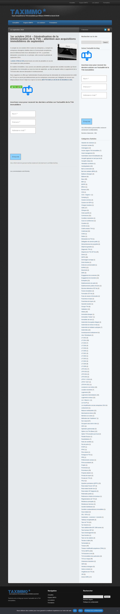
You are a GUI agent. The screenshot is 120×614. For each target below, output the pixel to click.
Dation (83, 236)
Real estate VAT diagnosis (88, 491)
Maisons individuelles (87, 410)
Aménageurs (85, 148)
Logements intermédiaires (88, 395)
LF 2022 (83, 356)
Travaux (83, 546)
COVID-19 (84, 226)
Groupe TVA (84, 306)
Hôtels (83, 312)
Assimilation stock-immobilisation (90, 156)
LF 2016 (83, 345)
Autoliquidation (85, 166)
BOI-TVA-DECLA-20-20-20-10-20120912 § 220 (57, 80)
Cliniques (84, 210)
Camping (84, 197)
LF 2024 (83, 361)
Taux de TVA (85, 522)
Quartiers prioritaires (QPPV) (89, 483)
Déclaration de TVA (86, 239)
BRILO (83, 187)
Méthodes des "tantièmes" (88, 418)
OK (75, 610)
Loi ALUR (84, 403)
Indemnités (84, 330)
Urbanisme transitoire (87, 561)
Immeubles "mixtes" (87, 317)
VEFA (83, 564)
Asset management (87, 153)
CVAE (83, 234)
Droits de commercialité (88, 265)
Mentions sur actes (86, 416)
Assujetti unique (86, 161)
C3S (82, 192)
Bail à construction (86, 169)
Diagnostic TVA (85, 249)
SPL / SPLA (84, 514)
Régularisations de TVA (88, 499)
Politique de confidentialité (90, 602)
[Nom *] (23, 114)
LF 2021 (83, 353)
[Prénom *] (23, 122)
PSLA (83, 481)
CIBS (82, 208)
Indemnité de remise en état (89, 325)
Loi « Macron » (85, 400)
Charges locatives (86, 205)
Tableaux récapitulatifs (87, 520)
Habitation (84, 309)
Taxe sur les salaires (87, 538)
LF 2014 (83, 340)
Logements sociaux (87, 397)
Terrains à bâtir (85, 540)
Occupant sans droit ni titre (89, 423)
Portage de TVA (85, 455)
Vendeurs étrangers (87, 566)
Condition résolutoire (87, 218)
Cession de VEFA (86, 202)
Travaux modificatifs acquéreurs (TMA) (92, 548)
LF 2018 (83, 348)
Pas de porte (85, 444)
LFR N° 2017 (85, 382)
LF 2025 (83, 364)
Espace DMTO (83, 2)
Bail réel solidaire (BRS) (88, 171)
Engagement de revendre (88, 278)
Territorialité (84, 543)
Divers (83, 254)
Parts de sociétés (86, 442)
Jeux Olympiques (86, 335)
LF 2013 (83, 338)
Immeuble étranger (86, 314)
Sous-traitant (85, 512)
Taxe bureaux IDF (86, 530)
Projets (83, 465)
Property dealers (86, 473)
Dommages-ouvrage (87, 260)
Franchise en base (86, 299)
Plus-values (84, 452)
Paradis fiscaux (85, 436)
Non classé (84, 421)
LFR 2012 (84, 369)
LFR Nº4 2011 (85, 384)
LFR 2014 (84, 374)
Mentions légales (88, 599)
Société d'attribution (87, 507)
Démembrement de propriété (89, 244)
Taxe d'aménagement (87, 533)
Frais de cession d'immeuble (89, 296)
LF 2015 (83, 343)
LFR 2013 (84, 371)
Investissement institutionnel (89, 332)
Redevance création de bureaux (90, 496)
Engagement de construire (89, 275)
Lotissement (84, 408)
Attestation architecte (87, 163)
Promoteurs (84, 470)
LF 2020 (83, 351)
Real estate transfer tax (88, 488)
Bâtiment (83, 176)
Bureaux (83, 189)
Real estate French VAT (88, 486)
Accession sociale (86, 145)
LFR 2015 (84, 377)
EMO (82, 273)
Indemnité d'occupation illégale (90, 322)
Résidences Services (87, 504)
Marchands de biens (87, 413)
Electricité (84, 270)
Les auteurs (95, 2)
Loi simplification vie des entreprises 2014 (93, 405)
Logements (84, 392)
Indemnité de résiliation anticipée (90, 327)
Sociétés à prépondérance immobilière (92, 509)
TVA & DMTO (85, 551)
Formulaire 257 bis (86, 293)
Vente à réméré (85, 569)
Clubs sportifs (85, 213)
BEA (82, 182)
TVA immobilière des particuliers (90, 556)
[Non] (117, 611)
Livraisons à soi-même (87, 387)
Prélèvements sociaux (87, 460)
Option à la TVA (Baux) (88, 431)
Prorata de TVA (85, 478)
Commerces (84, 215)
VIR (82, 574)
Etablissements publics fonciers (90, 286)
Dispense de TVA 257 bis (88, 252)
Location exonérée (86, 390)
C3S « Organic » (86, 195)
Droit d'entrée (85, 262)
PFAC (83, 449)
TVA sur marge (85, 559)
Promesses (84, 468)
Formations (106, 2)
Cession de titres (86, 200)
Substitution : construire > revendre (91, 517)
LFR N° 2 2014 (85, 379)
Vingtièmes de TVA (86, 572)
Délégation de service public (89, 241)
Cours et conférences (87, 221)
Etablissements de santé (88, 283)
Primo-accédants (86, 462)
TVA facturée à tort (86, 553)
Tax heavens (85, 525)
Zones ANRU (85, 577)
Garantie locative (86, 304)
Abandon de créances (87, 143)
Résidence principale (87, 501)
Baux (82, 179)
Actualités (72, 2)
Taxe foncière (85, 535)
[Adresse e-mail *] (23, 130)
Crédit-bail (84, 231)
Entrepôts (84, 280)
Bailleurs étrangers (86, 174)
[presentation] (19, 143)
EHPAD (83, 267)
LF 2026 (83, 366)
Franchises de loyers (87, 301)
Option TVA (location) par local (90, 434)
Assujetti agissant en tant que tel (90, 158)
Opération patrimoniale (87, 429)
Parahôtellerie (85, 439)
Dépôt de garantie (86, 247)
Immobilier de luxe (86, 319)
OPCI (83, 426)
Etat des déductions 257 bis (89, 288)
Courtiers (84, 223)
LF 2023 (83, 358)
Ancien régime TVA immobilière (90, 150)
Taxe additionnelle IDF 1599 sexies (91, 527)
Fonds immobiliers (86, 291)
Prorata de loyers (86, 475)
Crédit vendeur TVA (87, 228)
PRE (82, 457)
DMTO (83, 257)
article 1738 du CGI (17, 61)
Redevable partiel (86, 494)
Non (80, 610)
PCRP (83, 447)
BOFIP (83, 184)
